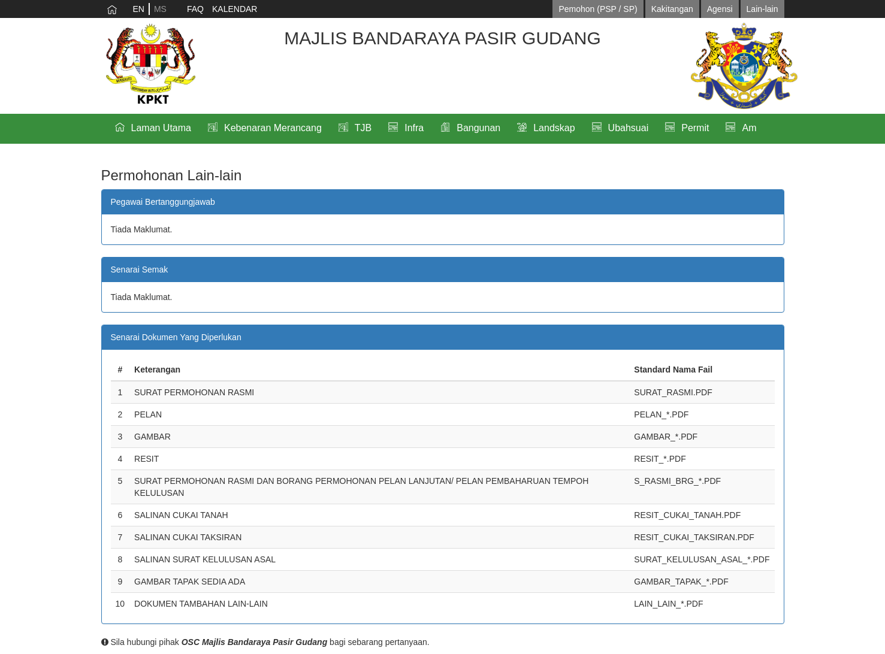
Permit (695, 128)
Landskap (554, 128)
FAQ (195, 9)
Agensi (720, 9)
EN (138, 9)
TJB (363, 128)
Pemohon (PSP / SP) (597, 9)
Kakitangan (672, 9)
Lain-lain (762, 9)
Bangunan (478, 128)
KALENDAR (234, 9)
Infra (414, 128)
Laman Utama (161, 128)
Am (749, 128)
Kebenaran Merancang (273, 128)
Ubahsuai (628, 128)
